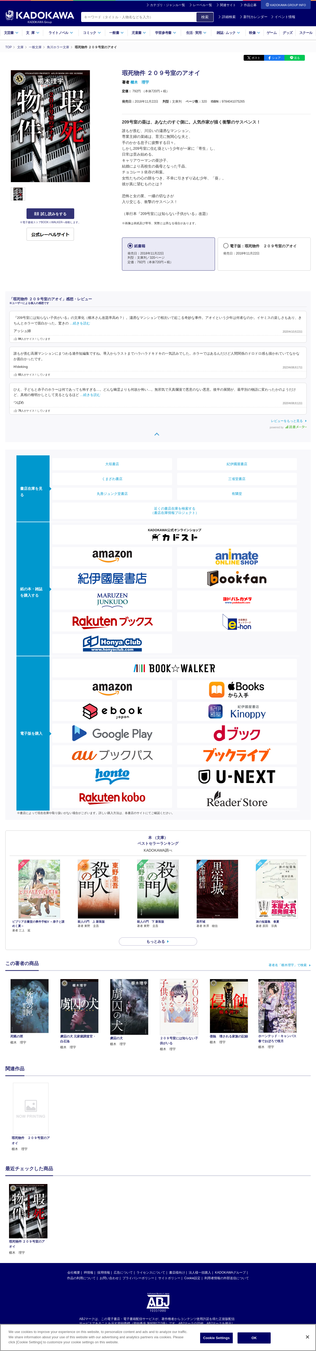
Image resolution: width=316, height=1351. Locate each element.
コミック (92, 33)
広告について (123, 1218)
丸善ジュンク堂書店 (112, 494)
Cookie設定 (192, 1224)
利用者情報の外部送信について (226, 1224)
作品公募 (250, 5)
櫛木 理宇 (139, 82)
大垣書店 (112, 464)
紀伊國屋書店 (237, 464)
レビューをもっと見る (287, 421)
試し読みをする (50, 214)
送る (297, 57)
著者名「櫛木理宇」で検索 (288, 965)
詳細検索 (227, 17)
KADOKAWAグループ (230, 1218)
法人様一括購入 (200, 1218)
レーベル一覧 (202, 5)
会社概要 (73, 1218)
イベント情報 (283, 17)
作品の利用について (81, 1224)
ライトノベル (61, 33)
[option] (30, 1117)
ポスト (256, 57)
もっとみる (155, 941)
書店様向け (177, 1218)
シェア (276, 57)
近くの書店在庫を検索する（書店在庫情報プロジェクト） (175, 511)
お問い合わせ (109, 1224)
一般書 (116, 33)
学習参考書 (165, 33)
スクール (305, 33)
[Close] (307, 1337)
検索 (205, 17)
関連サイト (228, 5)
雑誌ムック (228, 33)
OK (254, 1338)
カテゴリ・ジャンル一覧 (167, 5)
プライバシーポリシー (138, 1224)
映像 (254, 33)
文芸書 (11, 33)
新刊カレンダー (253, 17)
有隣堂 (237, 494)
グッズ (287, 33)
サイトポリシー (169, 1224)
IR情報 (88, 1218)
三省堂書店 (236, 479)
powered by (288, 427)
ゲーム (271, 33)
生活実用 (196, 33)
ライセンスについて (151, 1218)
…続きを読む (80, 323)
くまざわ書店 (112, 479)
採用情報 (103, 1218)
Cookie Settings (216, 1338)
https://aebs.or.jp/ (139, 1273)
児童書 (138, 33)
